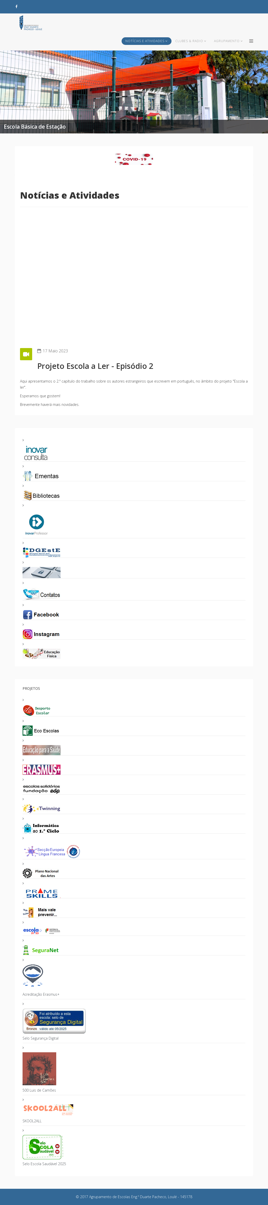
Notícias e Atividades (144, 41)
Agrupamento (227, 41)
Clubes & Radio (189, 41)
